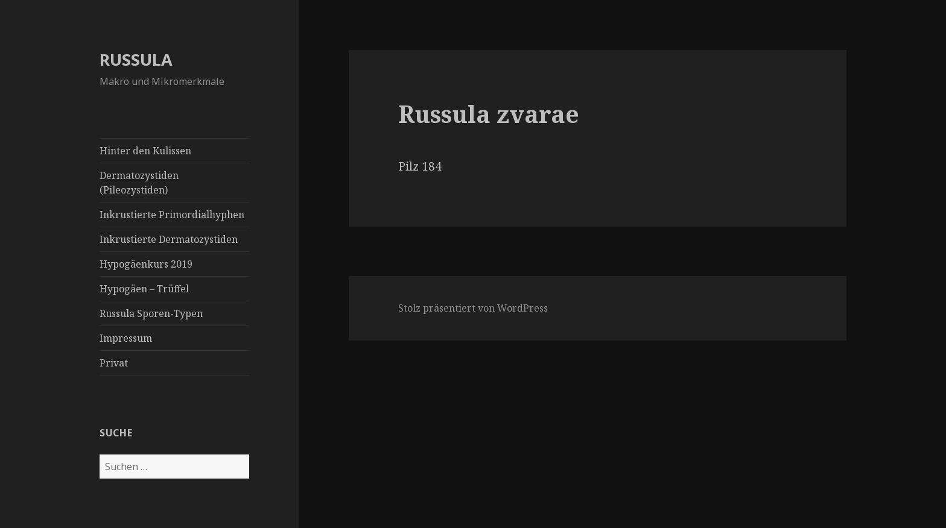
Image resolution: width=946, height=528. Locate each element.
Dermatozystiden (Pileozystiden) (139, 182)
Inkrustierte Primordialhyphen (172, 214)
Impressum (126, 338)
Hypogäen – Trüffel (144, 288)
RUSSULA (136, 59)
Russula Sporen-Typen (151, 313)
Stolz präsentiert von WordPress (473, 308)
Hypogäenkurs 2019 (146, 264)
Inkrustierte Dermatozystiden (169, 239)
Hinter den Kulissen (145, 150)
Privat (114, 362)
